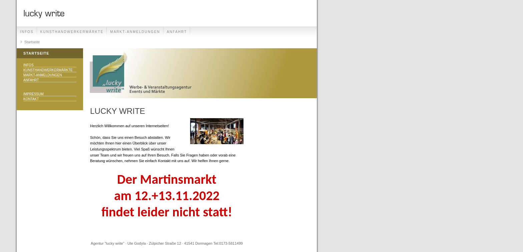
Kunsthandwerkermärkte (72, 32)
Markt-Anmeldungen (135, 32)
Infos (27, 32)
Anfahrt (177, 32)
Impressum (33, 94)
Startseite (32, 42)
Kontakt (31, 99)
